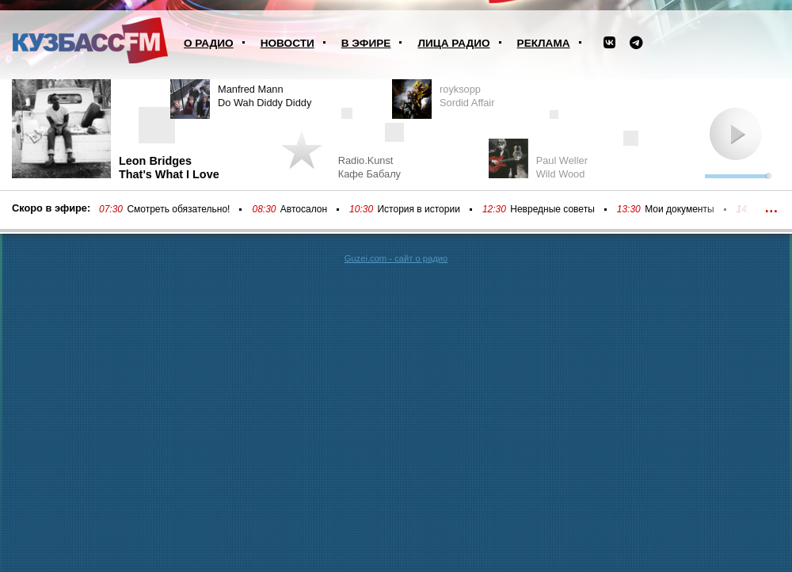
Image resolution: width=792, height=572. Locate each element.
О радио (209, 43)
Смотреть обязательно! (178, 209)
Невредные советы (552, 209)
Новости (287, 43)
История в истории (418, 209)
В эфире (366, 43)
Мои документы (679, 209)
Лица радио (453, 43)
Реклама (543, 43)
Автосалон (303, 209)
